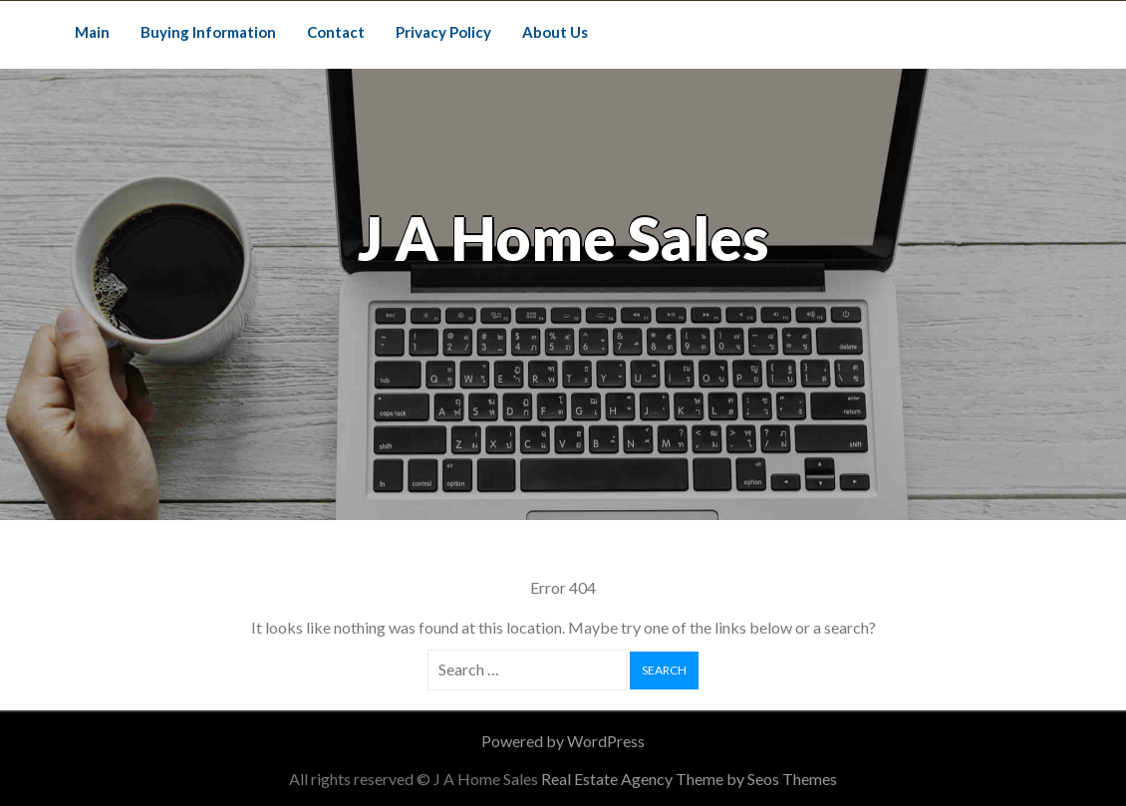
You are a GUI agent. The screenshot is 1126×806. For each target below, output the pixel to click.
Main (92, 32)
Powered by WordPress (563, 740)
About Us (555, 32)
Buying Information (208, 32)
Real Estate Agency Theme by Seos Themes (689, 778)
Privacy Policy (443, 32)
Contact (336, 32)
